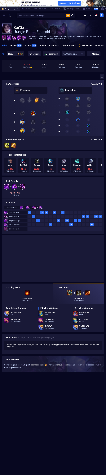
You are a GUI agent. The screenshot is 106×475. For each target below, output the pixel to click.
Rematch (55, 8)
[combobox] (41, 15)
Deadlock (90, 8)
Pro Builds (85, 45)
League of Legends (10, 9)
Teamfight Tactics (71, 8)
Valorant (26, 8)
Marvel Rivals (40, 8)
